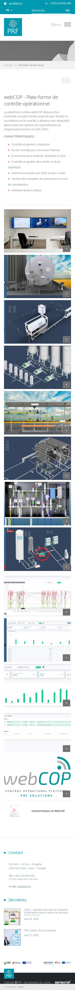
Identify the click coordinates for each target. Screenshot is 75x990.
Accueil (8, 65)
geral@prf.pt (13, 3)
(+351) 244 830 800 (58, 3)
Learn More (11, 987)
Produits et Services (31, 65)
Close (21, 987)
